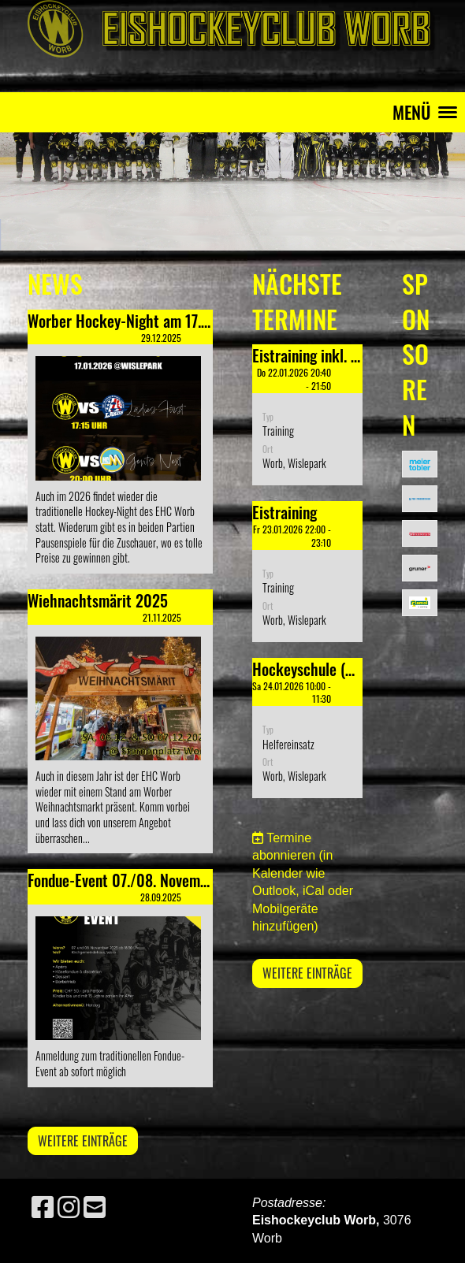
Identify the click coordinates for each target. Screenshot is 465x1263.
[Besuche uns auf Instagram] (69, 1208)
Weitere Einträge (83, 1140)
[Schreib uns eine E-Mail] (95, 1208)
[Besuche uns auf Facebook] (43, 1208)
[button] (307, 414)
